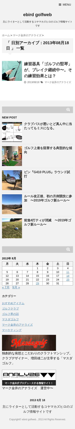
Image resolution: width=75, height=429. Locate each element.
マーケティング (12, 330)
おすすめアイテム (13, 303)
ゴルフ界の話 (10, 314)
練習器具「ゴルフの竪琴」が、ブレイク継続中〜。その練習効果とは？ (48, 70)
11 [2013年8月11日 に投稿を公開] (67, 272)
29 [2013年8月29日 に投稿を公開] (37, 283)
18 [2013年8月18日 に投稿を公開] (67, 275)
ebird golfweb (37, 14)
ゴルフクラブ (10, 308)
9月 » (16, 287)
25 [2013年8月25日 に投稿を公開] (67, 279)
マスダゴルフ (10, 319)
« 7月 (6, 287)
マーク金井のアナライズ (58, 82)
